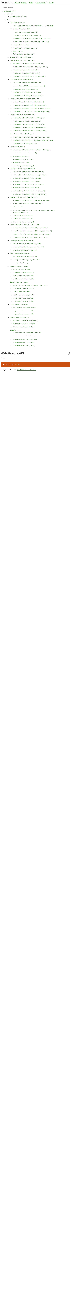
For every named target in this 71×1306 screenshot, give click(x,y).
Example (18, 23)
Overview (10, 20)
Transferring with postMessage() (23, 172)
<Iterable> (15, 954)
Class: (17, 29)
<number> (27, 546)
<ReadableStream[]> (17, 808)
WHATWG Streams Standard (26, 376)
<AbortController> (62, 677)
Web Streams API (9, 17)
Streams (12, 389)
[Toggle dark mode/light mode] (68, 3)
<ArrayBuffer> (17, 1074)
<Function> (16, 508)
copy (61, 476)
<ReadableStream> (51, 576)
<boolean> (11, 576)
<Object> (21, 506)
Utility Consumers (15, 336)
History (4, 364)
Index (17, 8)
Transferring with (23, 60)
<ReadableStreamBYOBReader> (44, 612)
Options (38, 8)
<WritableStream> (20, 655)
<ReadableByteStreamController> (22, 515)
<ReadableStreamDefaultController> (32, 513)
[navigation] (35, 183)
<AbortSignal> (18, 677)
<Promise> (11, 1060)
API (8, 26)
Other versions (27, 8)
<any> (18, 537)
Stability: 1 (5, 371)
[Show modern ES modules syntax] (60, 421)
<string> (14, 543)
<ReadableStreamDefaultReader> (21, 612)
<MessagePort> (43, 913)
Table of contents (7, 8)
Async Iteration (18, 57)
